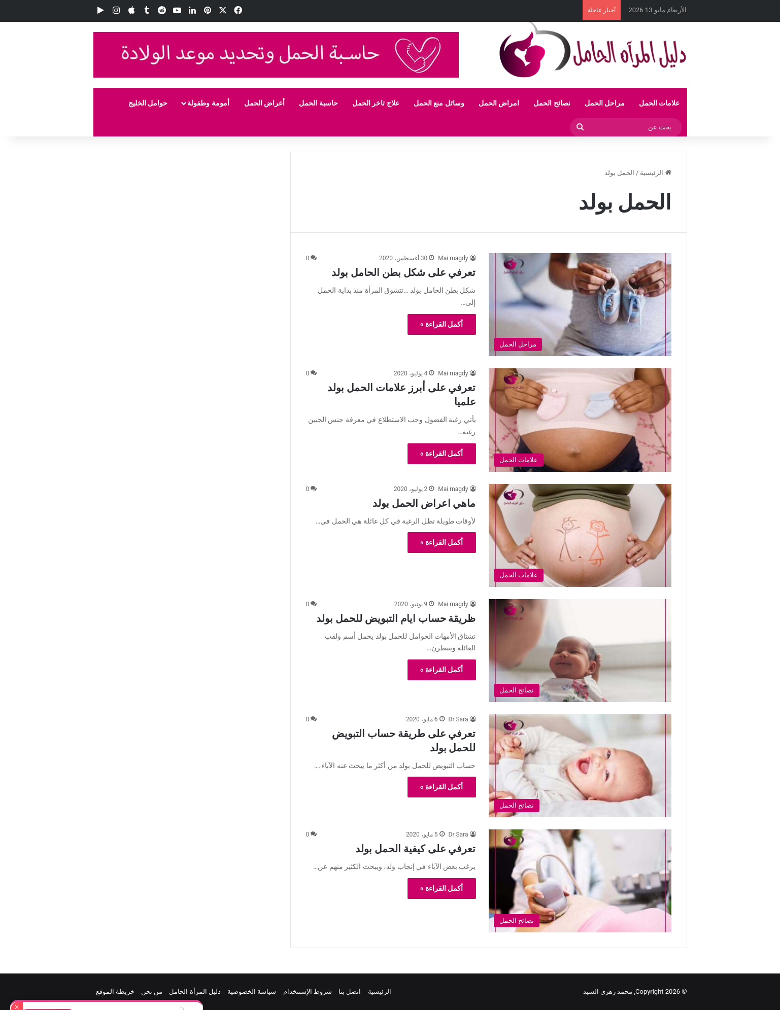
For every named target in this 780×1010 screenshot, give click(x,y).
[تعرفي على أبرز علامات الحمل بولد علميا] (580, 419)
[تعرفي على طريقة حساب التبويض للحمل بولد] (580, 765)
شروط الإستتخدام (307, 991)
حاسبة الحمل (318, 103)
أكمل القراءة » (441, 324)
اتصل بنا (349, 991)
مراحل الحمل (605, 103)
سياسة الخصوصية (251, 991)
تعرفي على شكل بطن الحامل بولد (403, 272)
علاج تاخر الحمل (375, 103)
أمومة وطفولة (208, 103)
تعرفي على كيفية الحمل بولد (415, 849)
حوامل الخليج (147, 103)
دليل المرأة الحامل (194, 991)
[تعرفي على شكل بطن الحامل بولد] (580, 304)
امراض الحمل (499, 103)
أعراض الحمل (264, 103)
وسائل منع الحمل (439, 103)
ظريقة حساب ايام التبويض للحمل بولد (396, 618)
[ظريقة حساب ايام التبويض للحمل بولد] (580, 650)
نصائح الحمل (551, 103)
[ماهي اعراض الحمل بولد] (580, 535)
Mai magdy (453, 258)
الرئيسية (655, 173)
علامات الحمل (659, 103)
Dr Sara (458, 719)
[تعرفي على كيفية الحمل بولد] (580, 880)
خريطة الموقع (115, 991)
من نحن (151, 991)
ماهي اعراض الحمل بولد (424, 503)
